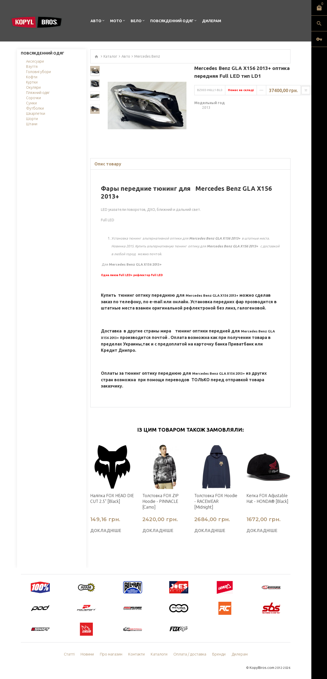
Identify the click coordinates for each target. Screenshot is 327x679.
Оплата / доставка (188, 654)
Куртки (32, 82)
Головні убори (38, 72)
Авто (95, 21)
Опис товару (107, 164)
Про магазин (113, 654)
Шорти (32, 119)
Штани (31, 124)
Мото (116, 21)
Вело (136, 21)
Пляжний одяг (38, 93)
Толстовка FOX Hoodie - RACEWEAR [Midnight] (215, 501)
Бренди (216, 654)
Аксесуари (35, 61)
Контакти (138, 654)
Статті (73, 654)
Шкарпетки (35, 113)
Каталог (110, 56)
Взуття (32, 66)
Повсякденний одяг (171, 21)
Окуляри (33, 87)
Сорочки (33, 98)
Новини (90, 654)
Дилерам (211, 21)
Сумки (31, 103)
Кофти (31, 77)
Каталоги (159, 654)
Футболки (35, 108)
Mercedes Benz (147, 56)
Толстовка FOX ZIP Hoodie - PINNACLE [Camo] (160, 501)
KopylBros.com (263, 667)
